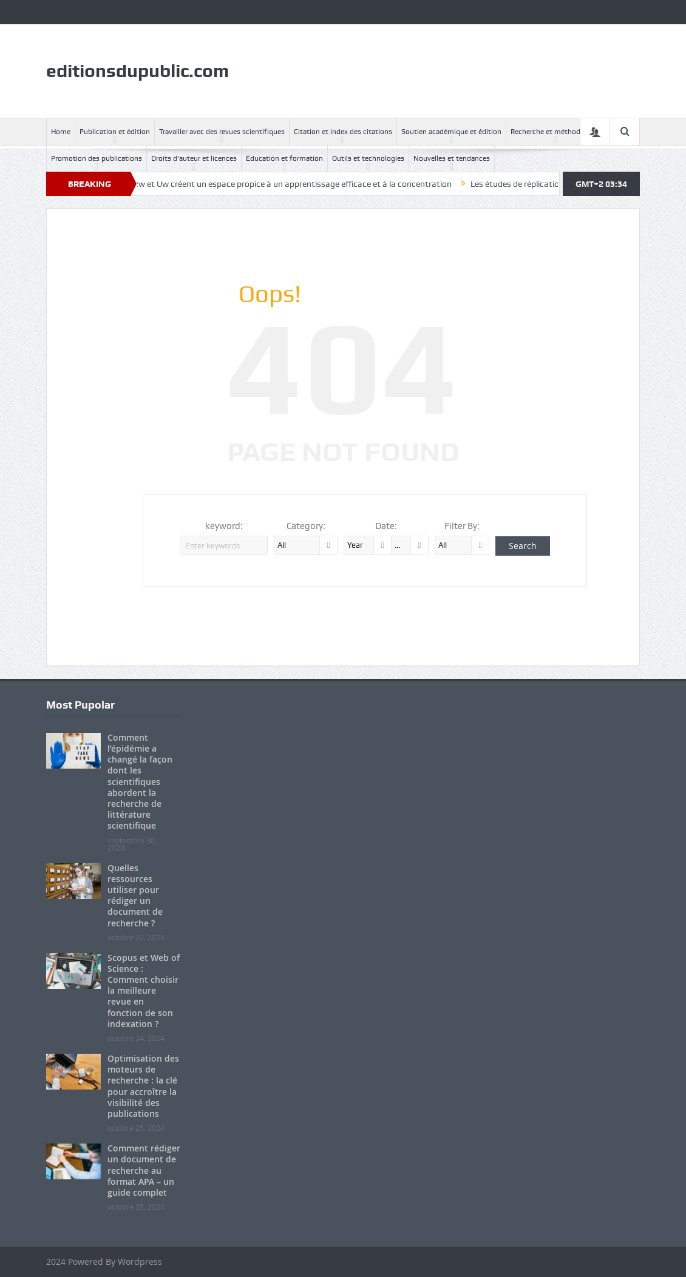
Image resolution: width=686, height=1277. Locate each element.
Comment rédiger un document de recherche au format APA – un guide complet (143, 1170)
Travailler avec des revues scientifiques (222, 131)
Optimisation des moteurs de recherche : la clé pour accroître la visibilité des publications (143, 1086)
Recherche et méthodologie (555, 131)
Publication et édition (115, 131)
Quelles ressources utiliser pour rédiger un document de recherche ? (135, 895)
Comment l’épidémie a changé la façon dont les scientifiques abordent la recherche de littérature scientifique (139, 782)
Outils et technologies (368, 158)
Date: (386, 526)
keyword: (224, 526)
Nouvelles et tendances (451, 158)
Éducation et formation (284, 158)
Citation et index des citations (343, 131)
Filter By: (462, 526)
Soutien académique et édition (451, 131)
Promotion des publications (96, 158)
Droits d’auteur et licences (194, 158)
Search (523, 545)
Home (60, 131)
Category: (306, 526)
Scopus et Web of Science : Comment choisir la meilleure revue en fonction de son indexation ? (143, 990)
